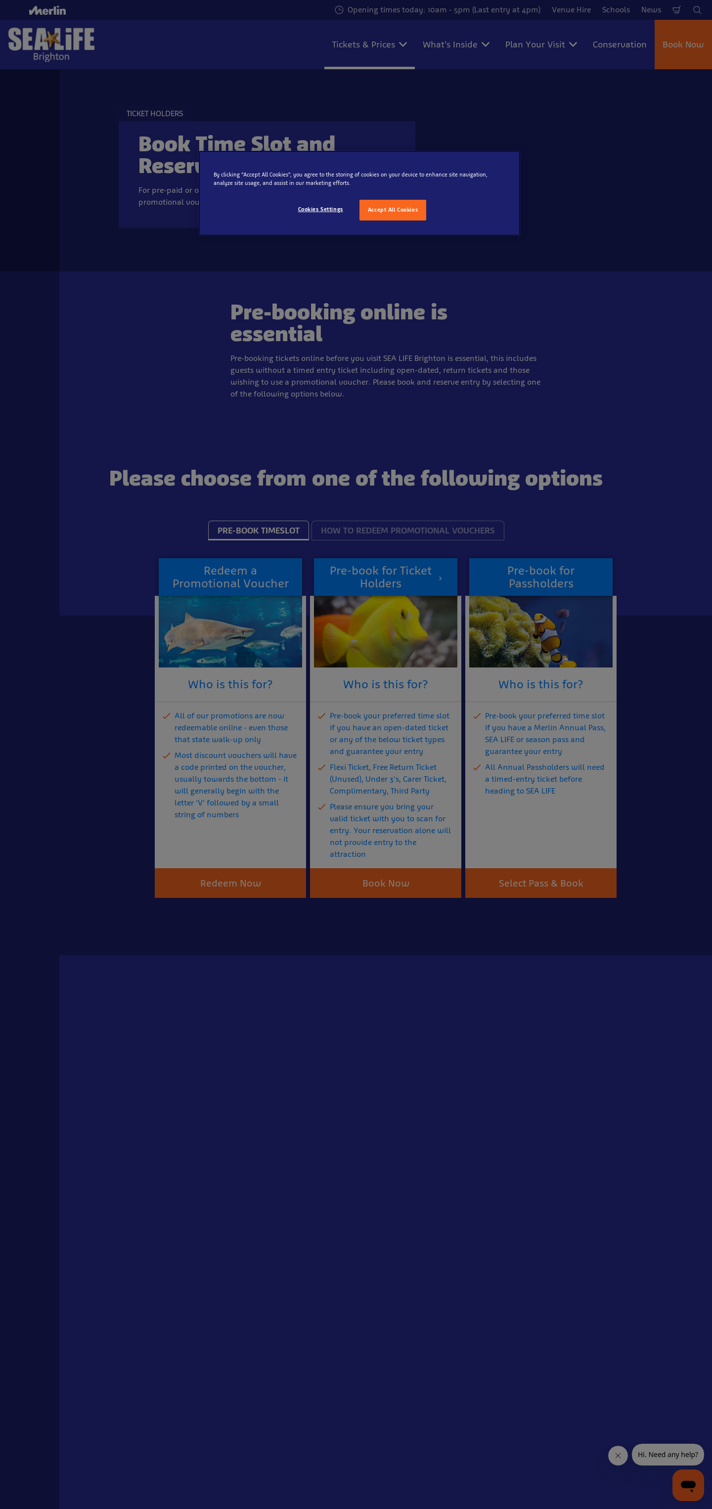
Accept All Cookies (393, 209)
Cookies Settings (320, 209)
